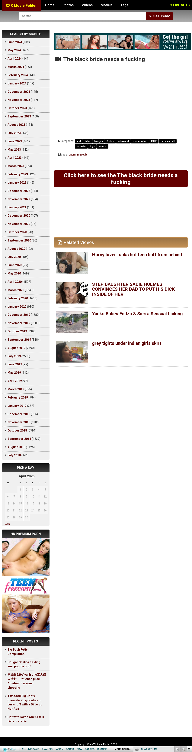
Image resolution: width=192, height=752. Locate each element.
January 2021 (17, 207)
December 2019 (19, 315)
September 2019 (19, 339)
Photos (68, 5)
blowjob (98, 141)
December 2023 (19, 92)
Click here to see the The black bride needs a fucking (121, 178)
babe (87, 141)
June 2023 (15, 141)
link (188, 693)
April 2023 (15, 157)
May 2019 (14, 372)
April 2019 (15, 381)
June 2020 (15, 265)
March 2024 (16, 67)
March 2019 (16, 389)
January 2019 (17, 406)
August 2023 (16, 124)
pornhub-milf (168, 141)
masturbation (140, 141)
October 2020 (17, 232)
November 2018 (19, 422)
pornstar (81, 146)
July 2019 (14, 356)
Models (106, 5)
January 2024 (17, 83)
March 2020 (16, 290)
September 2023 (19, 116)
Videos (87, 5)
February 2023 (18, 174)
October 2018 (17, 430)
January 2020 (17, 306)
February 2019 (18, 397)
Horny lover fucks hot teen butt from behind (137, 254)
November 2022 (19, 199)
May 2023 (14, 149)
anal (79, 141)
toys (92, 146)
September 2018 (19, 439)
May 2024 (14, 50)
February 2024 (18, 75)
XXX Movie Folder (21, 5)
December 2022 (19, 191)
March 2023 (16, 166)
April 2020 (15, 282)
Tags (124, 5)
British (110, 141)
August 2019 (16, 348)
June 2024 (15, 42)
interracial (123, 141)
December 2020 (19, 215)
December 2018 (19, 414)
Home (49, 5)
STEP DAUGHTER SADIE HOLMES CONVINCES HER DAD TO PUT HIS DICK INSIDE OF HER (133, 289)
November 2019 (19, 323)
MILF (154, 141)
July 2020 (14, 257)
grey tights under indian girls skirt (126, 343)
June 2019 (15, 364)
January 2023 (17, 182)
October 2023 (17, 108)
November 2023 (19, 100)
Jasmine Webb (78, 154)
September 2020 (19, 240)
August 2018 (16, 447)
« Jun (7, 524)
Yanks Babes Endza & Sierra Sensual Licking (137, 313)
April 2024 (15, 58)
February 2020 (18, 298)
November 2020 (19, 224)
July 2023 (14, 133)
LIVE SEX (180, 5)
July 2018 (14, 455)
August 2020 (16, 249)
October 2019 (17, 331)
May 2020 (14, 273)
